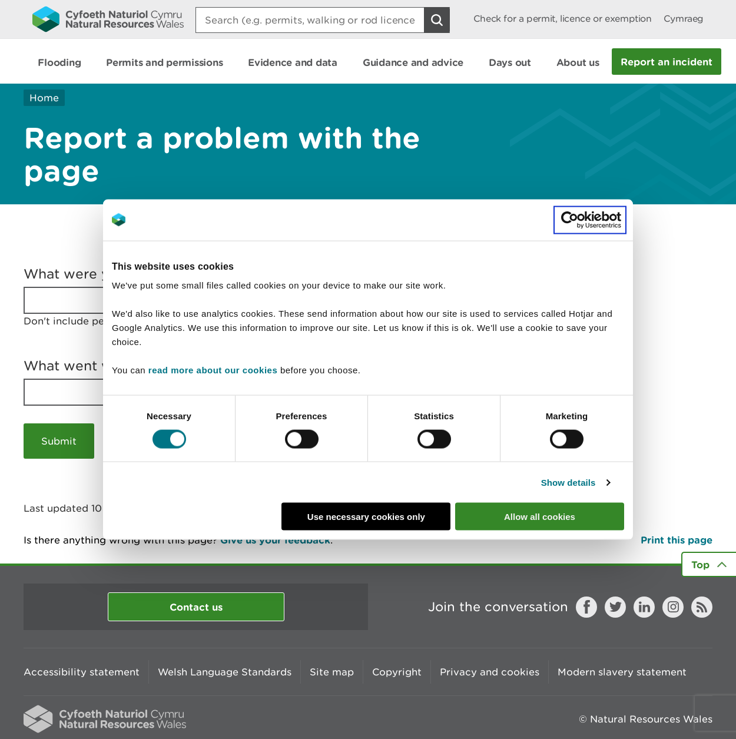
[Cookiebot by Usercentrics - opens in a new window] (590, 219)
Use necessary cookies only (366, 517)
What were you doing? (100, 274)
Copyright (397, 672)
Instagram (673, 607)
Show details (568, 482)
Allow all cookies (539, 517)
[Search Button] (437, 20)
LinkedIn (644, 607)
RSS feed (701, 607)
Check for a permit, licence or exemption (562, 18)
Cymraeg (684, 18)
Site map (332, 672)
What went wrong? (88, 365)
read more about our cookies (212, 370)
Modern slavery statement (622, 672)
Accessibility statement (82, 672)
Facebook (586, 607)
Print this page (676, 539)
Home (44, 98)
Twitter (615, 607)
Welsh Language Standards (224, 672)
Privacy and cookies (489, 672)
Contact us (196, 606)
